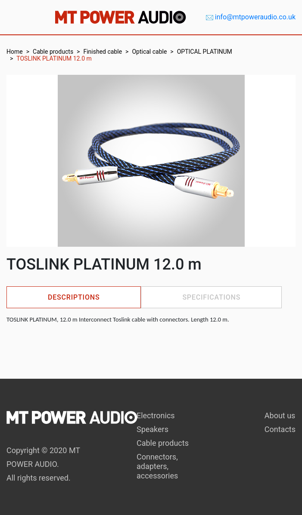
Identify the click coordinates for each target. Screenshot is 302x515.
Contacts (280, 429)
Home (14, 51)
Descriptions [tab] (74, 297)
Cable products (53, 51)
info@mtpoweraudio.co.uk (255, 17)
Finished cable (102, 51)
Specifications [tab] (211, 297)
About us (280, 415)
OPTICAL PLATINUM (204, 51)
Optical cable (149, 51)
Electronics (156, 415)
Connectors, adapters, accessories (157, 466)
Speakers (152, 429)
